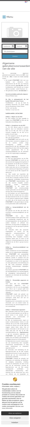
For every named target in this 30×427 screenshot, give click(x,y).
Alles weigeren (15, 418)
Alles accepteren (15, 413)
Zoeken (15, 56)
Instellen (15, 422)
